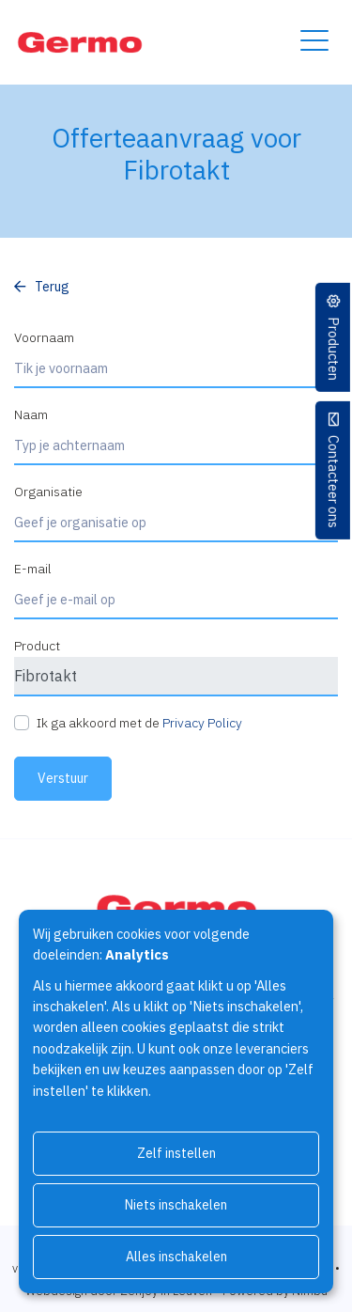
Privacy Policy (202, 722)
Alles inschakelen (176, 1256)
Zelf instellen (176, 1153)
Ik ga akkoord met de (139, 722)
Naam (31, 414)
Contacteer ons (334, 481)
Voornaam (44, 337)
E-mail (33, 568)
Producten (334, 349)
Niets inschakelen (176, 1204)
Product (37, 645)
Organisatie (48, 491)
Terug (52, 286)
